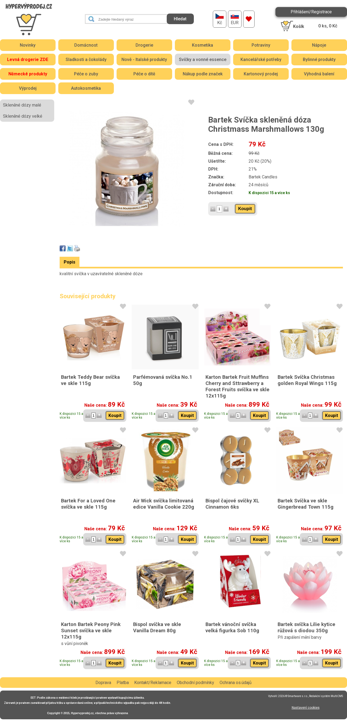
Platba (123, 682)
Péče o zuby (86, 73)
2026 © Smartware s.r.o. (293, 696)
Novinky (28, 45)
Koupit (245, 208)
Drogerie (144, 45)
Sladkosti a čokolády (86, 59)
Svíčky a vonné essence (202, 59)
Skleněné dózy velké (22, 116)
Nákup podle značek (203, 73)
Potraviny (261, 45)
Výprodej (28, 88)
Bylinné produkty (319, 59)
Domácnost (86, 45)
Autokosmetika (86, 88)
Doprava (103, 682)
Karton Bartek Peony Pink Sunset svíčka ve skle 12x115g (91, 630)
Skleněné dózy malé (22, 105)
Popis (69, 262)
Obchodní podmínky (195, 682)
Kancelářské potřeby (260, 59)
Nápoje (319, 45)
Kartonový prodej (261, 73)
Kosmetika (202, 45)
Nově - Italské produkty (144, 59)
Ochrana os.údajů (236, 682)
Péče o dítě (144, 73)
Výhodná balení (319, 73)
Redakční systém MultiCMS (326, 696)
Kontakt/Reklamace (152, 682)
